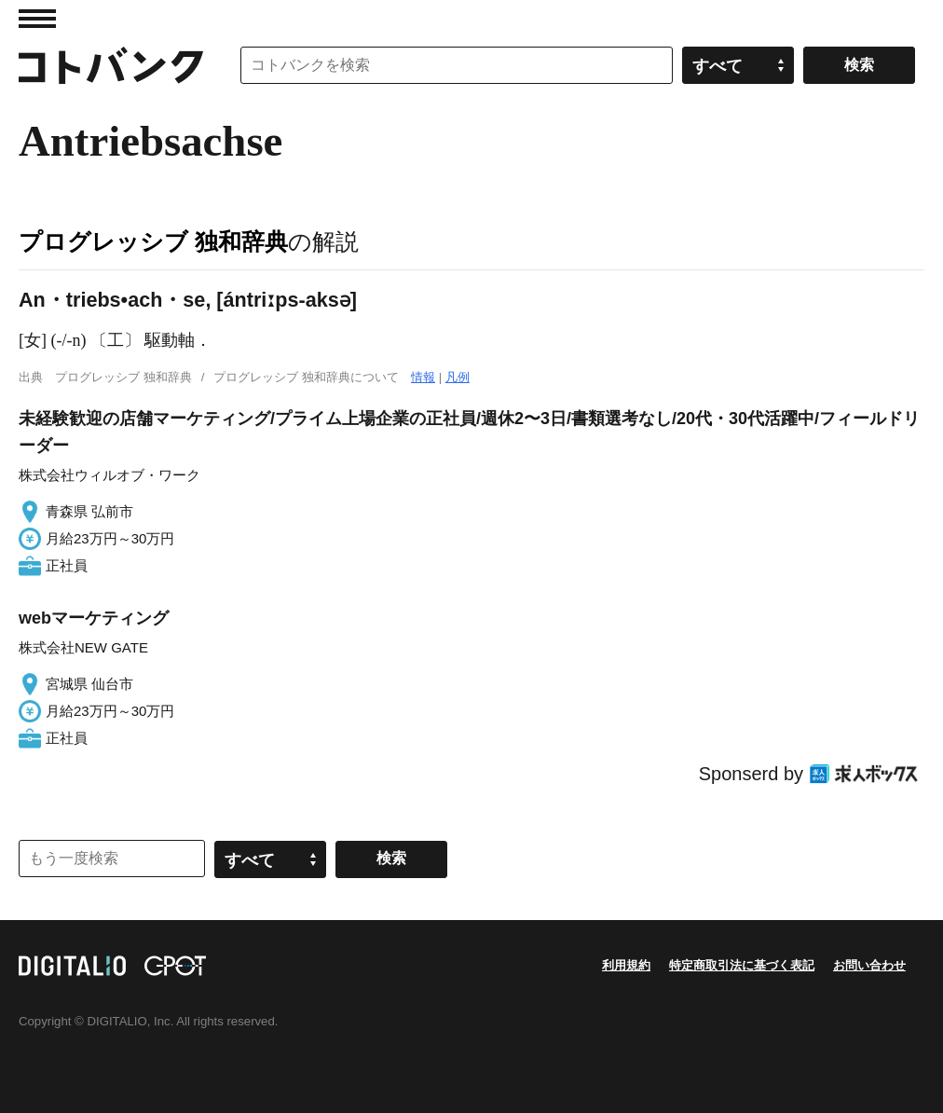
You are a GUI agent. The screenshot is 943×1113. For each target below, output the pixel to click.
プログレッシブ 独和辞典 (153, 241)
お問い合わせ (869, 965)
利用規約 (626, 965)
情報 (423, 377)
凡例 (457, 377)
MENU (37, 18)
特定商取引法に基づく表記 (741, 965)
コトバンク (111, 65)
